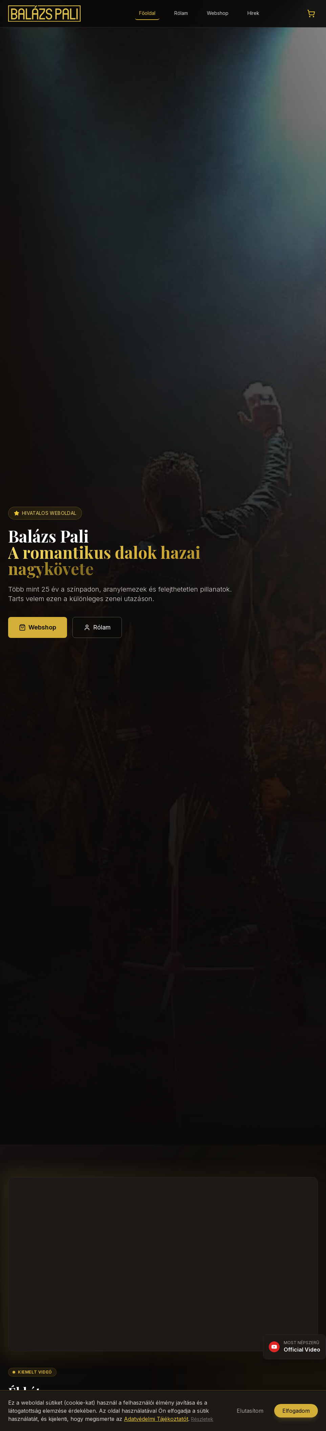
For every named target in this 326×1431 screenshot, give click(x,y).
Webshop (218, 13)
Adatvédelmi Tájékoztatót (156, 1418)
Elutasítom (250, 1410)
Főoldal (147, 13)
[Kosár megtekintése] (311, 13)
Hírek (253, 13)
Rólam (181, 13)
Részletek (202, 1419)
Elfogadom (296, 1410)
